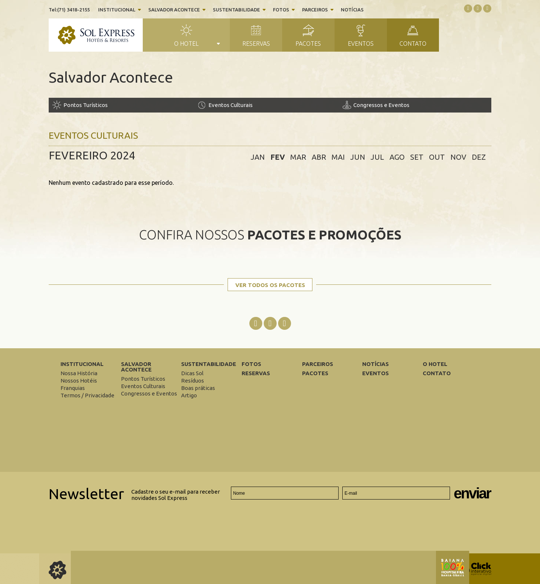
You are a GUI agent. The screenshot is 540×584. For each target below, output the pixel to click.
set (416, 157)
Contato (412, 43)
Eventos (361, 43)
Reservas (256, 43)
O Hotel (186, 43)
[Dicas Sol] (192, 373)
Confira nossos (270, 234)
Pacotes (308, 43)
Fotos (281, 9)
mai (338, 157)
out (437, 157)
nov (458, 157)
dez (479, 157)
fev (277, 157)
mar (298, 157)
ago (397, 157)
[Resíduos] (192, 380)
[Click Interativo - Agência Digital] (474, 573)
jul (377, 157)
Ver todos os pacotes (270, 285)
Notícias (352, 9)
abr (319, 157)
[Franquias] (72, 388)
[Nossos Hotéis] (78, 380)
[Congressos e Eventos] (414, 105)
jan (258, 157)
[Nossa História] (78, 373)
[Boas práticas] (198, 388)
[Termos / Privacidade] (87, 395)
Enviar (472, 493)
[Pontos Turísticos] (124, 105)
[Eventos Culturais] (269, 105)
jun (357, 157)
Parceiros (315, 9)
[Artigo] (189, 395)
